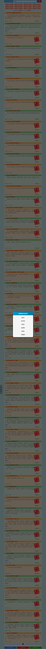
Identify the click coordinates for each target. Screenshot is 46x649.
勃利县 (23, 331)
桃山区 (23, 317)
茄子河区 (23, 321)
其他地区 (23, 334)
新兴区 (23, 324)
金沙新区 (23, 327)
